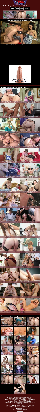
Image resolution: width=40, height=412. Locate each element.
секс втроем (17, 45)
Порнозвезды (26, 8)
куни (13, 45)
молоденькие (6, 45)
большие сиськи (24, 45)
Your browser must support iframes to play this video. (20, 32)
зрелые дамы (32, 45)
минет (10, 45)
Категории (12, 8)
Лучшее (17, 8)
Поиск (21, 8)
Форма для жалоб (20, 408)
